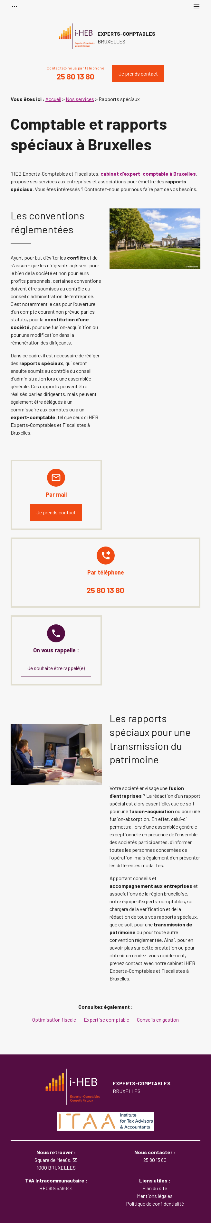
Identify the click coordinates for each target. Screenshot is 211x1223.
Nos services (80, 99)
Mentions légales (155, 1196)
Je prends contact (138, 73)
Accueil (53, 99)
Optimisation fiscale (54, 1019)
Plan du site (154, 1188)
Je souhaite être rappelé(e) (56, 668)
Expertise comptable (106, 1019)
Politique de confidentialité (155, 1203)
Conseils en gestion (158, 1019)
